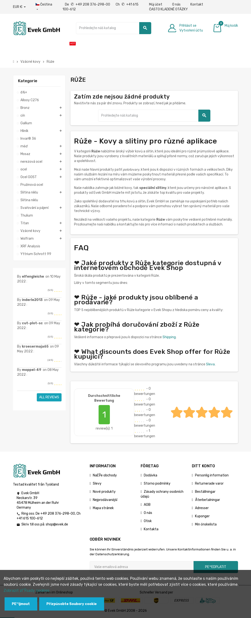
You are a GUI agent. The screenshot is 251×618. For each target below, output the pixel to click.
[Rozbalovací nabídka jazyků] (44, 7)
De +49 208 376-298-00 (88, 4)
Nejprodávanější (105, 500)
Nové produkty (104, 492)
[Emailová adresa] (142, 567)
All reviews (49, 397)
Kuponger (202, 516)
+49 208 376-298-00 (57, 514)
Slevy (97, 483)
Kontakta (151, 529)
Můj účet (155, 4)
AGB (147, 505)
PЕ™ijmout (21, 604)
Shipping (169, 337)
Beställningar (205, 492)
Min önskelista (206, 524)
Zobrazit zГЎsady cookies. (27, 590)
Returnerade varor (209, 483)
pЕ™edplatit (215, 567)
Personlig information (212, 475)
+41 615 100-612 (30, 518)
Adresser (202, 508)
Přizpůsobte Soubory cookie (71, 604)
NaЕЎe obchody (105, 475)
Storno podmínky (157, 483)
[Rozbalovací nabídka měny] (19, 7)
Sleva (210, 364)
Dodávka (150, 475)
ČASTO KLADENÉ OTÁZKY (168, 9)
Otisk (148, 521)
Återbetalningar (207, 500)
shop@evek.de (57, 524)
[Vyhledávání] (113, 28)
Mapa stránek (103, 508)
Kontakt (196, 4)
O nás (176, 4)
